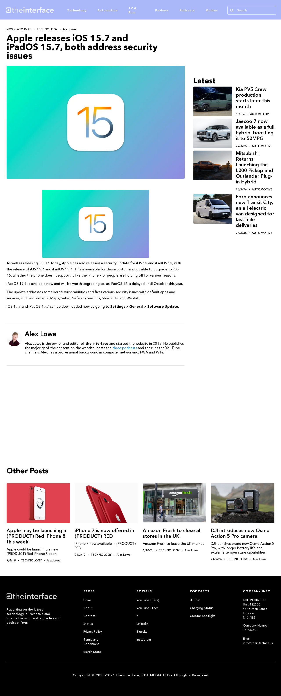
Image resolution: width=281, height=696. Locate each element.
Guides (212, 10)
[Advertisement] (96, 402)
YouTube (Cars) (148, 600)
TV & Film (132, 10)
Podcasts (187, 10)
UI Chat (195, 600)
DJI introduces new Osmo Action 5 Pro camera (240, 533)
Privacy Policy (92, 632)
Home (87, 600)
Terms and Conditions (91, 641)
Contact (89, 616)
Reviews (162, 10)
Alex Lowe (69, 29)
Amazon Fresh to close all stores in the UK (172, 533)
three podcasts (124, 348)
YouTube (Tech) (148, 608)
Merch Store (92, 652)
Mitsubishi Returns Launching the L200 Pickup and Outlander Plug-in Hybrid (254, 167)
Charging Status (201, 608)
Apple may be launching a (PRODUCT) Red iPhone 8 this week (36, 536)
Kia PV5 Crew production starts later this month (253, 97)
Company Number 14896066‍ (256, 627)
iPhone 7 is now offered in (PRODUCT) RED (104, 533)
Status (88, 624)
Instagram (144, 639)
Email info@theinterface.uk (258, 641)
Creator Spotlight (202, 616)
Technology (76, 10)
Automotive (107, 10)
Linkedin (142, 624)
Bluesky (142, 632)
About (88, 608)
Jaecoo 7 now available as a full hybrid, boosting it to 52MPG (255, 129)
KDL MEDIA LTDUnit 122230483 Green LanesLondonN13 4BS (255, 609)
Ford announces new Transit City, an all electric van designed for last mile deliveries (255, 211)
